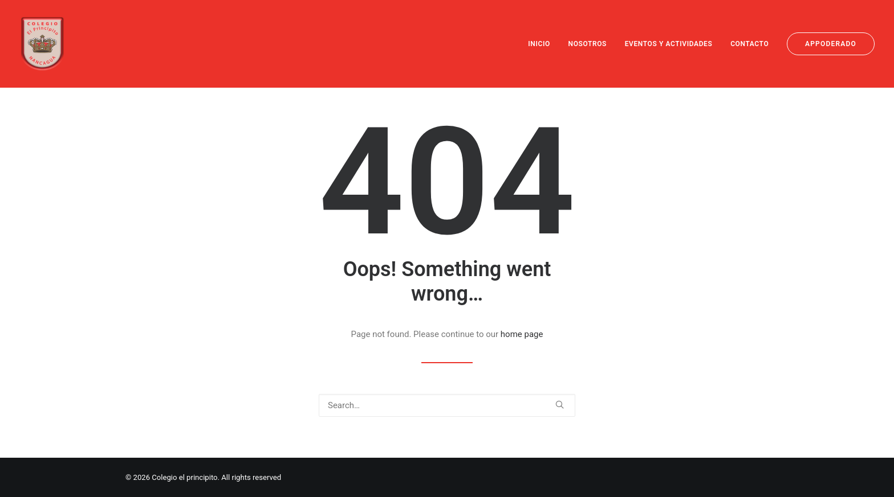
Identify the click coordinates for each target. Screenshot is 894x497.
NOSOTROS (587, 44)
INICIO (539, 44)
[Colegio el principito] (42, 43)
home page (522, 334)
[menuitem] (543, 44)
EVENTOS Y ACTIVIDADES (669, 44)
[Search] (447, 405)
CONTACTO (749, 44)
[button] (559, 404)
